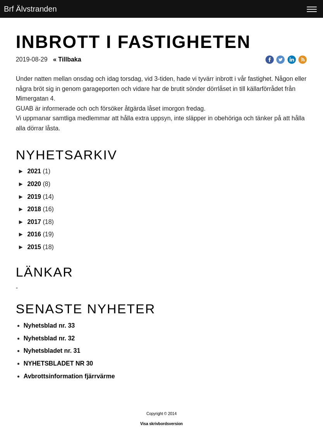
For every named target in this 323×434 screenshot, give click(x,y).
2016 (34, 234)
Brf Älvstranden (30, 9)
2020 (34, 184)
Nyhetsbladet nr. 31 (52, 350)
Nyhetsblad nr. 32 (49, 338)
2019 (34, 196)
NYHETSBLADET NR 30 (58, 363)
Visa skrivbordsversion (161, 424)
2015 (34, 247)
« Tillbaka (67, 59)
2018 (34, 209)
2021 (34, 171)
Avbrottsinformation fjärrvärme (69, 376)
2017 (34, 222)
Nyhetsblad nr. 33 (49, 325)
